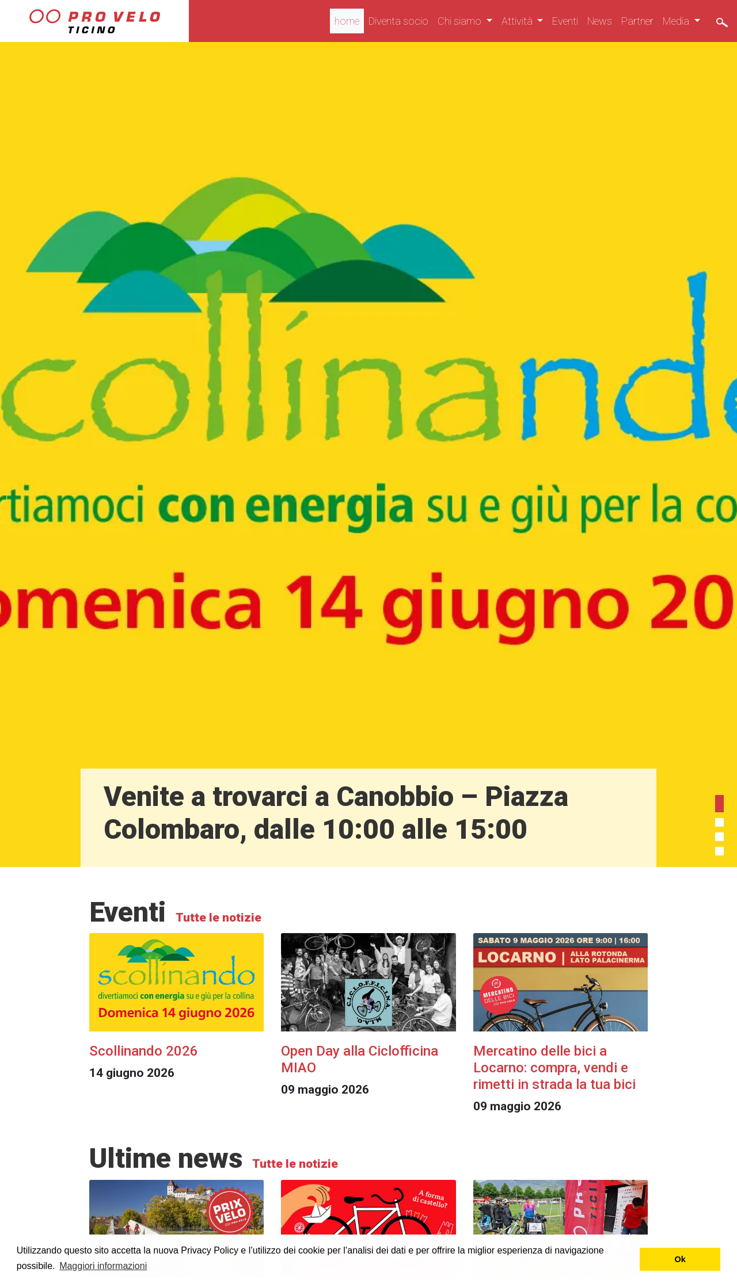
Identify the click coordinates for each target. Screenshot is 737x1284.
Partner (637, 21)
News (599, 21)
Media (677, 21)
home (347, 21)
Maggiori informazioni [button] (103, 1266)
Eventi (565, 21)
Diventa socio (398, 21)
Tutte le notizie (217, 917)
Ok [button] (680, 1259)
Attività (518, 21)
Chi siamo (461, 21)
